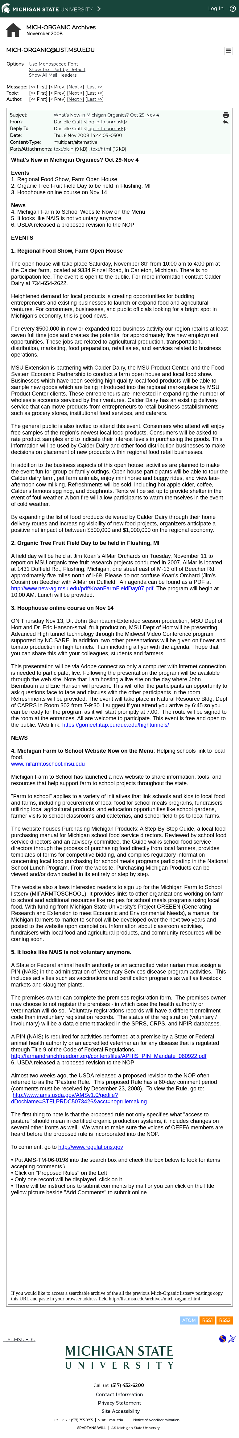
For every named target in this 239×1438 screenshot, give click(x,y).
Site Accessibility (121, 1411)
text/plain (63, 149)
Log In (216, 8)
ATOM (189, 1320)
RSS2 (224, 1320)
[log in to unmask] (105, 122)
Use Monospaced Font (53, 64)
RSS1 (207, 1320)
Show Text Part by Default (57, 69)
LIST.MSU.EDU (19, 1339)
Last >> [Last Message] (94, 87)
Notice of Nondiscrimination (156, 1420)
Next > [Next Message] (75, 87)
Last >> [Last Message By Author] (94, 99)
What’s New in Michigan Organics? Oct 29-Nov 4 (106, 115)
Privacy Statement (119, 1403)
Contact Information (119, 1394)
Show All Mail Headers (52, 75)
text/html (101, 149)
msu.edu (116, 1420)
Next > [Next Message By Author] (75, 99)
